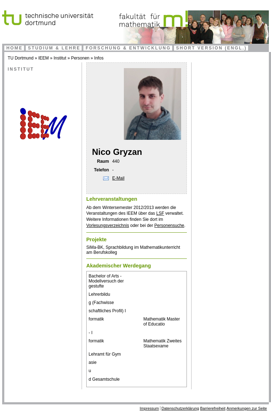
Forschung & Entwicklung (128, 48)
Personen (80, 58)
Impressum (149, 408)
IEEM (43, 58)
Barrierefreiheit (213, 408)
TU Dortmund (21, 58)
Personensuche (169, 225)
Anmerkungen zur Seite (247, 408)
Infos (98, 58)
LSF (160, 213)
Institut (60, 58)
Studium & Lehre (54, 48)
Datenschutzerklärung (180, 408)
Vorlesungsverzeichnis (107, 225)
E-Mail (118, 178)
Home (14, 48)
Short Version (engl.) (211, 48)
